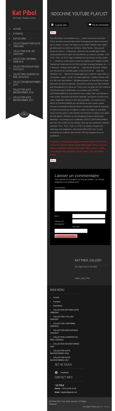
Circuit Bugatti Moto (58, 151)
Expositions (19, 38)
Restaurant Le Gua (57, 142)
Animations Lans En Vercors (78, 151)
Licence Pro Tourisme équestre (62, 145)
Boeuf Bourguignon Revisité (77, 142)
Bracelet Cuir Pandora (98, 142)
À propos (18, 33)
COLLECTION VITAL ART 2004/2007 (24, 52)
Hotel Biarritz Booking (65, 148)
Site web (75, 227)
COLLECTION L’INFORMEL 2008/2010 (24, 60)
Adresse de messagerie (60, 222)
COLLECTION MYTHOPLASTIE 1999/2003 (26, 45)
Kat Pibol (24, 13)
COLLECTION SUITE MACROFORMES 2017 (23, 99)
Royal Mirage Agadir (83, 145)
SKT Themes (105, 407)
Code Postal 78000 (82, 148)
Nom (57, 216)
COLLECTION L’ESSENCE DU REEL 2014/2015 (26, 75)
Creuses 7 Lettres (98, 148)
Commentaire (60, 188)
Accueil (17, 28)
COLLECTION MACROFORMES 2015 (26, 83)
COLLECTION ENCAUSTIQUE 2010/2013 (26, 68)
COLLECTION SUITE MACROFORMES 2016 (23, 91)
